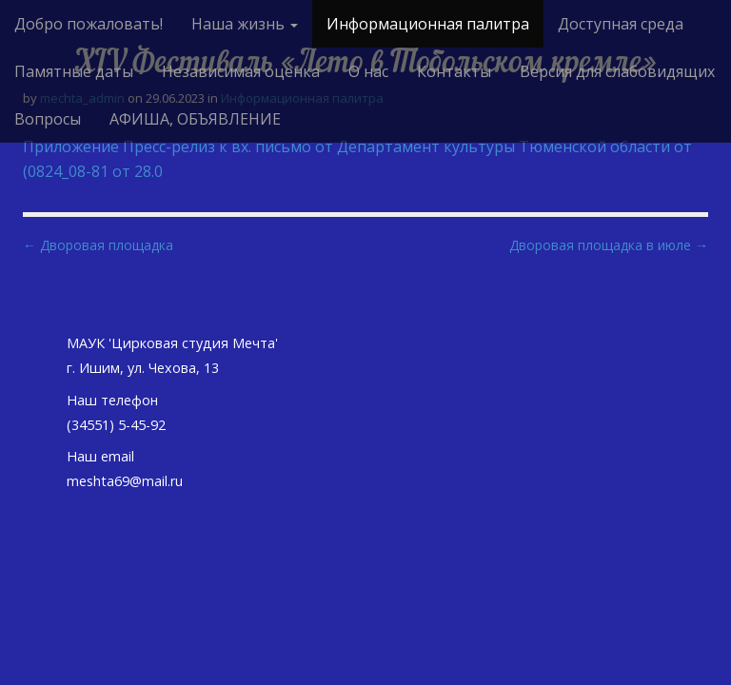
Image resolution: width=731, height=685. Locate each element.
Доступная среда (620, 23)
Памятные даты (73, 71)
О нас (368, 71)
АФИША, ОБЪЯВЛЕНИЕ (195, 118)
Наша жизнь (244, 23)
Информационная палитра (427, 23)
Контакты (454, 71)
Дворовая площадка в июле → (608, 245)
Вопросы (47, 118)
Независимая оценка (241, 71)
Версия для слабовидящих (617, 71)
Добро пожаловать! (88, 23)
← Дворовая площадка (98, 245)
